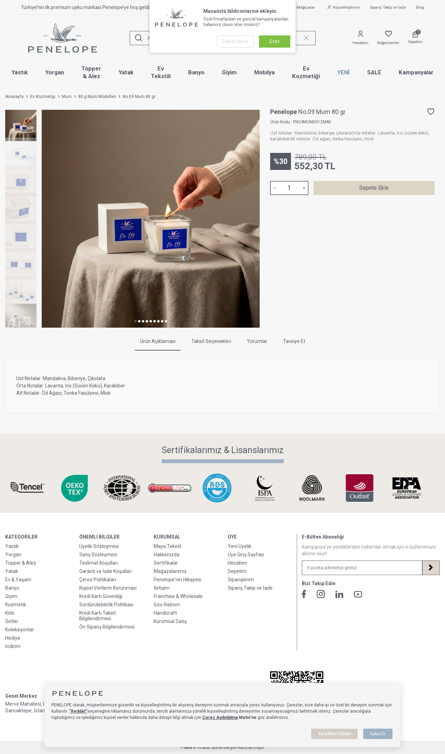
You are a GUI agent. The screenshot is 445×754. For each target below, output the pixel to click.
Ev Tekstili (161, 72)
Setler (11, 621)
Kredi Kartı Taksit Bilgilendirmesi (97, 615)
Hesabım (237, 563)
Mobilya (264, 72)
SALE (374, 72)
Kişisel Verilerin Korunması (108, 588)
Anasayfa (14, 96)
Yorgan (54, 72)
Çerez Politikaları (97, 579)
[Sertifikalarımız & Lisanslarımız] (32, 488)
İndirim (13, 646)
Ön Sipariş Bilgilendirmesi (107, 627)
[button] (135, 321)
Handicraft (165, 613)
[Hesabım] (361, 38)
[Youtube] (358, 594)
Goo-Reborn (167, 604)
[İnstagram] (321, 594)
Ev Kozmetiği (306, 72)
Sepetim (237, 571)
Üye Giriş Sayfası (246, 554)
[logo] (62, 38)
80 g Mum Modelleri (97, 96)
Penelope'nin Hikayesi (177, 579)
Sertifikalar (166, 563)
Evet (275, 41)
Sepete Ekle (374, 188)
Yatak (126, 72)
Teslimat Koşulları (98, 563)
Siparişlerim (241, 579)
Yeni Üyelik (239, 546)
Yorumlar (257, 341)
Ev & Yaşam (18, 579)
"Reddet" (78, 711)
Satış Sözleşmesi (98, 554)
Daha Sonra (235, 41)
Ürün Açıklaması (158, 341)
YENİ (343, 72)
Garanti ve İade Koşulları (105, 571)
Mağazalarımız (170, 571)
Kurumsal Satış (170, 621)
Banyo (196, 72)
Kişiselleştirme (342, 7)
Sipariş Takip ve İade (388, 7)
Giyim (229, 72)
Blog (420, 7)
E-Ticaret (201, 747)
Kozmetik (15, 604)
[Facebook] (304, 594)
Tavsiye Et (294, 341)
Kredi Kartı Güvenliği (100, 596)
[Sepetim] (415, 37)
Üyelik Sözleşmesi (99, 546)
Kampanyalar (416, 72)
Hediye (12, 638)
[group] (151, 219)
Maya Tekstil (167, 546)
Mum (67, 96)
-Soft (186, 747)
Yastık (19, 72)
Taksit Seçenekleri (211, 341)
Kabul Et (378, 733)
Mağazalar (302, 7)
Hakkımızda (166, 554)
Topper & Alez (91, 72)
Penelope (284, 111)
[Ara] (138, 38)
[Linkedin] (339, 594)
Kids (9, 613)
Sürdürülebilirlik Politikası (106, 604)
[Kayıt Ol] (430, 568)
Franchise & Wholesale (178, 596)
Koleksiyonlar (19, 629)
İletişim (162, 588)
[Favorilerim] (388, 38)
